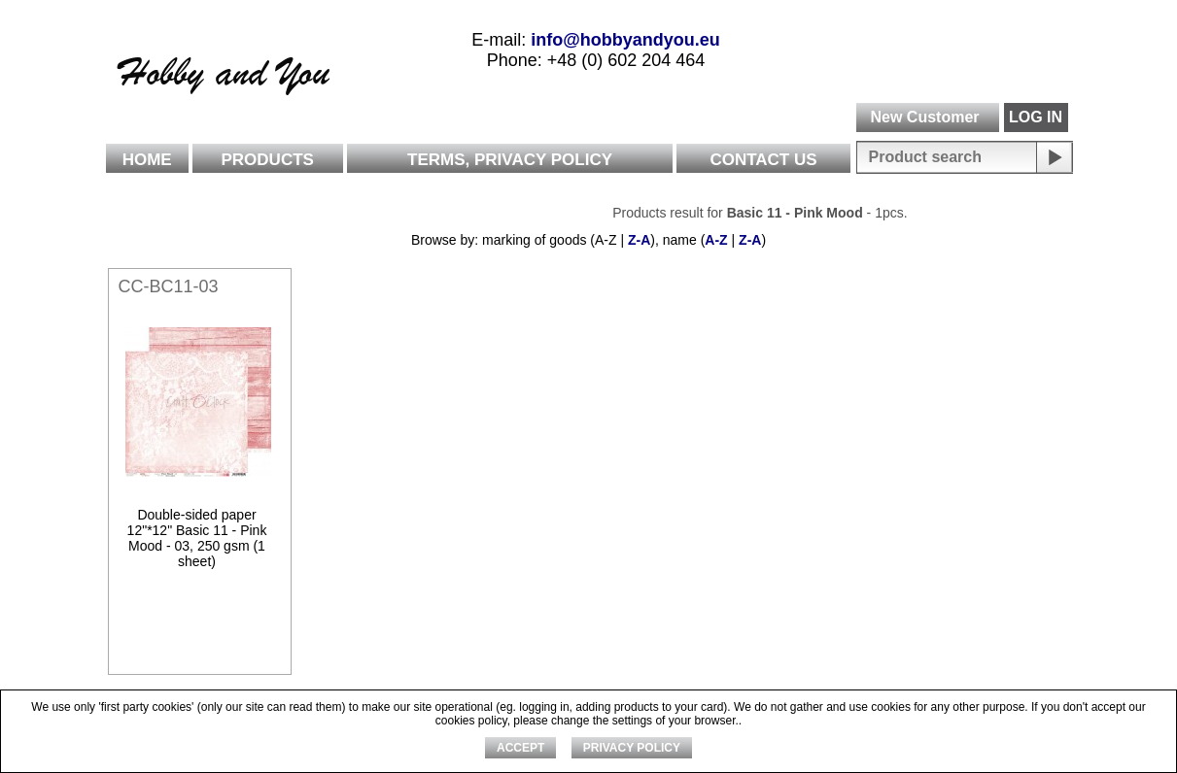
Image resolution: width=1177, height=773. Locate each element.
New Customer (924, 117)
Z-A (639, 240)
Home (147, 160)
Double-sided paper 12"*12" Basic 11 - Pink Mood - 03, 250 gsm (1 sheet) (197, 538)
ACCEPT (520, 748)
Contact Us (763, 160)
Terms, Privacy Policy (509, 160)
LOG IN (1035, 117)
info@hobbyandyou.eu (625, 40)
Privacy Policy (631, 748)
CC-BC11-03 (169, 286)
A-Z (716, 240)
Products (268, 160)
